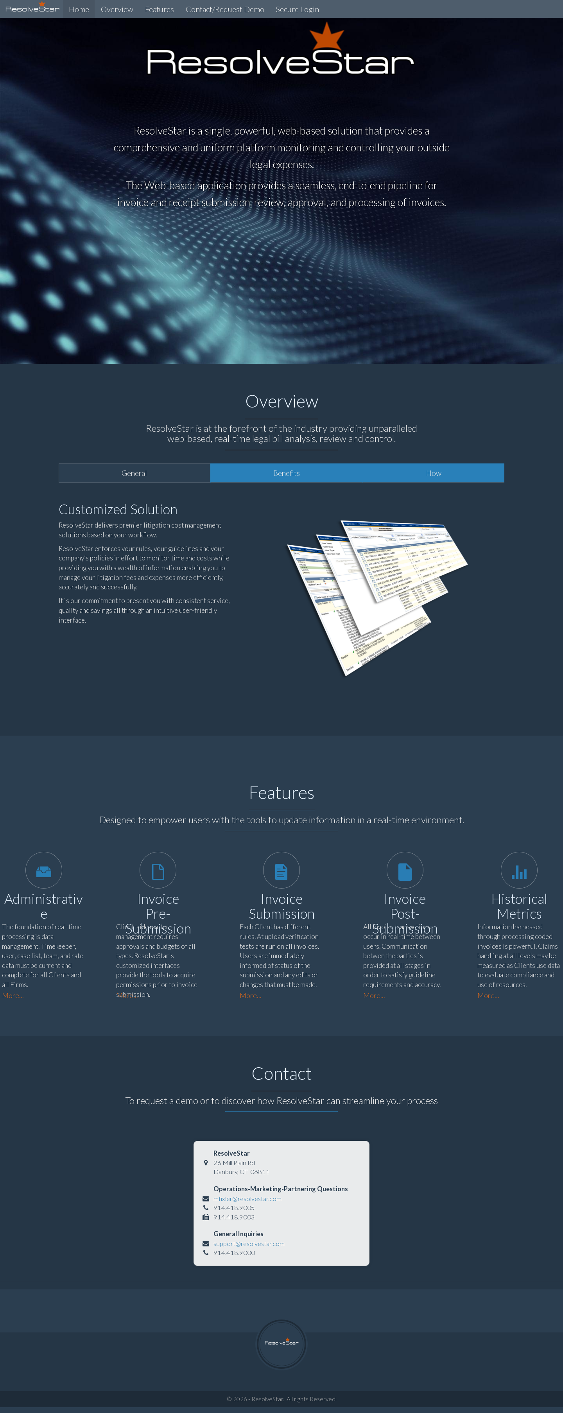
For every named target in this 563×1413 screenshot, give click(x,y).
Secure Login (296, 9)
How (433, 473)
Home (78, 9)
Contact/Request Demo (224, 9)
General (134, 473)
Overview (116, 9)
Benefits (286, 473)
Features (158, 9)
